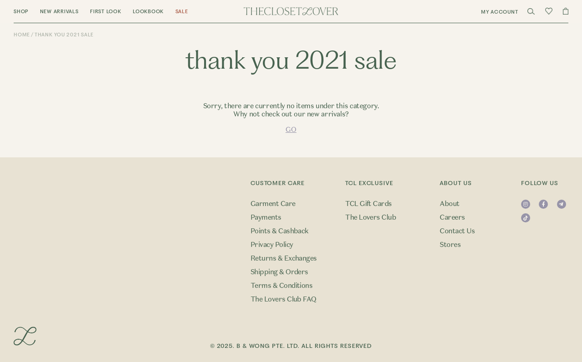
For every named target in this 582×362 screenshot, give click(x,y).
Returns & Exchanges (284, 258)
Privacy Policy (272, 245)
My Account (499, 12)
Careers (452, 217)
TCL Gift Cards (368, 204)
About (449, 204)
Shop (21, 12)
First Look (105, 12)
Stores (450, 245)
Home (22, 35)
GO (291, 129)
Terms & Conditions (282, 286)
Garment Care (273, 204)
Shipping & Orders (279, 272)
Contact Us (457, 231)
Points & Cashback (280, 231)
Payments (266, 217)
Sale (182, 12)
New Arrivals (59, 12)
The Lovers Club (370, 217)
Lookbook (148, 12)
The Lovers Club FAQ (283, 299)
